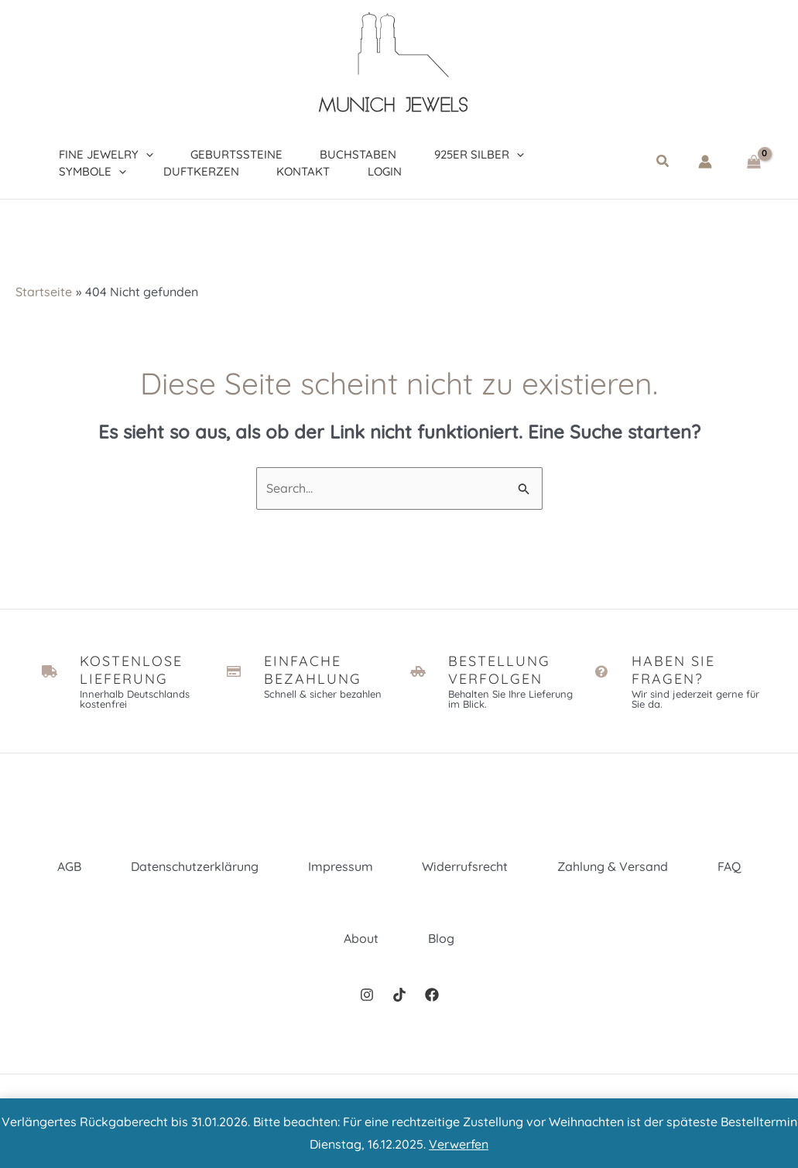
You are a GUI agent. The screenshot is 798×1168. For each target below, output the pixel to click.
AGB (69, 866)
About (361, 938)
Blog (441, 938)
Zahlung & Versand (613, 866)
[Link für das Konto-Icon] (705, 162)
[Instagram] (367, 995)
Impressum (340, 866)
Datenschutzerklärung (195, 866)
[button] (663, 162)
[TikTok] (399, 995)
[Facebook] (432, 995)
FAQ (729, 866)
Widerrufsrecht (466, 866)
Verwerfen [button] (458, 1144)
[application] (141, 152)
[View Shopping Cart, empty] (753, 162)
